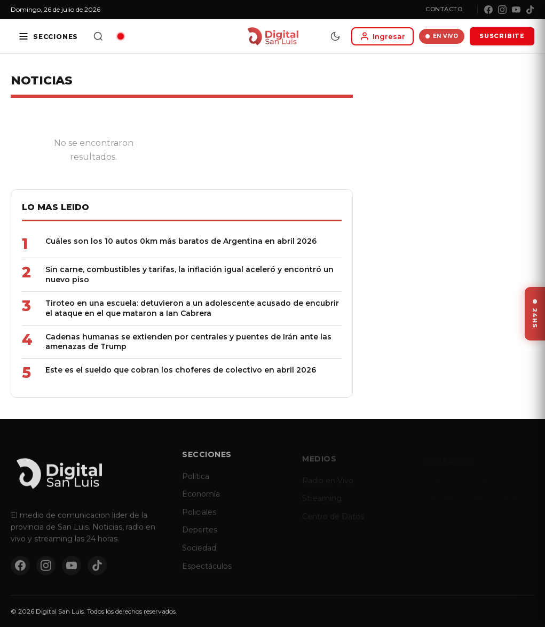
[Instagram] (502, 9)
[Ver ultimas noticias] (535, 313)
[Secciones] (48, 36)
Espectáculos (207, 571)
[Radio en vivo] (120, 36)
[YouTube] (516, 9)
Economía (201, 500)
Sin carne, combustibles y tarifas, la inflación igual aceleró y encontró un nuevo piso (189, 274)
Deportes (199, 535)
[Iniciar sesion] (382, 36)
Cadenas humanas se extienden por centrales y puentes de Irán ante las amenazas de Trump (188, 342)
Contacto (443, 9)
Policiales (199, 517)
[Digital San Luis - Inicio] (272, 36)
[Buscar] (98, 36)
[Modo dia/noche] (335, 36)
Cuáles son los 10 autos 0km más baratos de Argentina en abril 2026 (181, 241)
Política (195, 481)
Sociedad (199, 554)
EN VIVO (441, 36)
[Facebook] (488, 9)
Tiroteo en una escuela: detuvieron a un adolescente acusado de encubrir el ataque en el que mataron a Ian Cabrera (192, 308)
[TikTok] (530, 9)
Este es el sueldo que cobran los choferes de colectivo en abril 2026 (180, 370)
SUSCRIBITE (502, 36)
